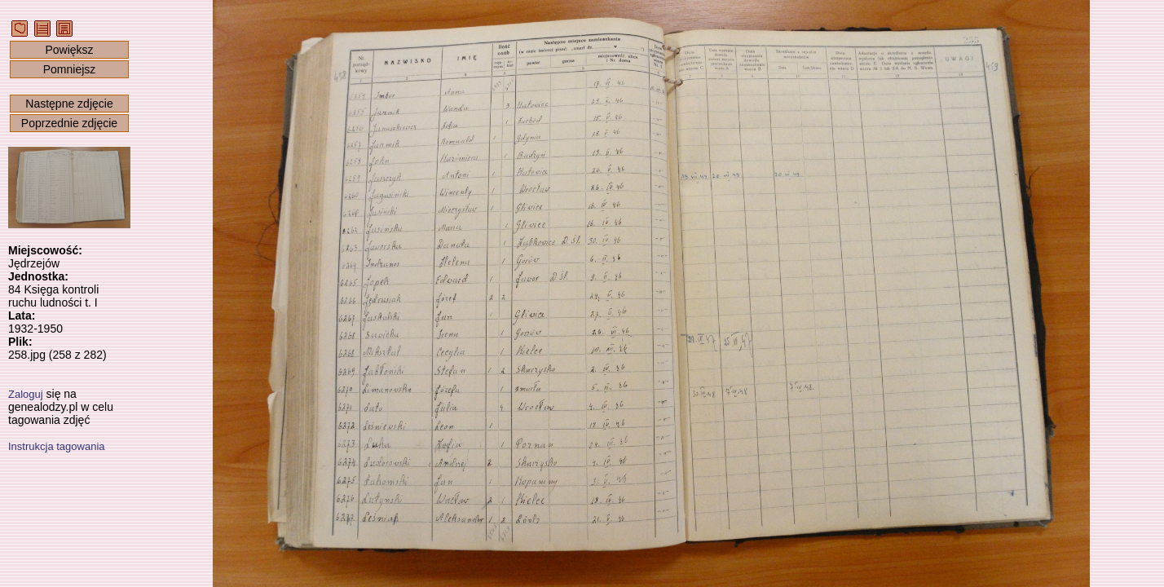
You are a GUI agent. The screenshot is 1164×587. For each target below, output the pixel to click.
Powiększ (69, 49)
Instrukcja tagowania (56, 446)
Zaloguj (25, 394)
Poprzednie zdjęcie (69, 123)
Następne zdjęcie (68, 103)
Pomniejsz (69, 69)
